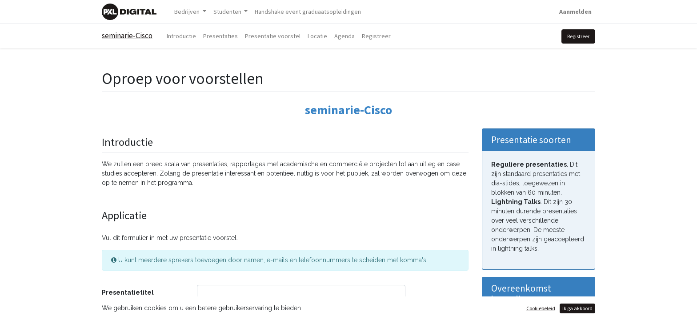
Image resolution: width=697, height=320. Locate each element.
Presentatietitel (128, 292)
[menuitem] (308, 12)
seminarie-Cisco (127, 35)
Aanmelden (575, 12)
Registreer (578, 36)
